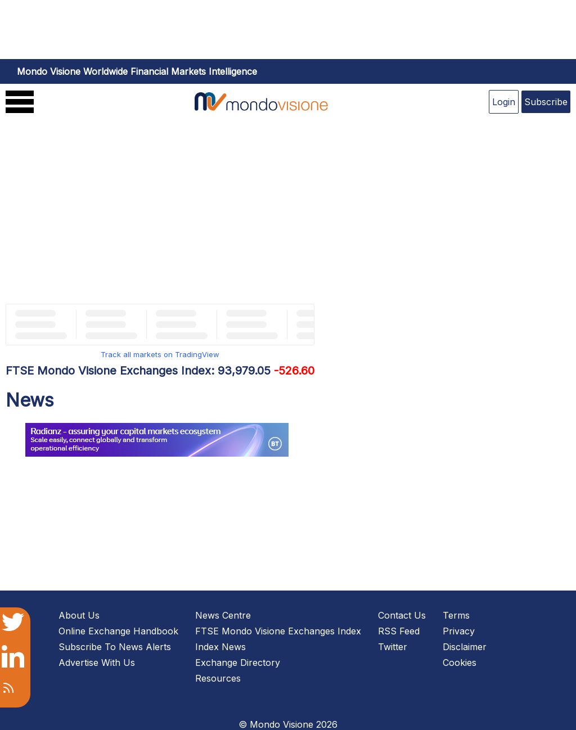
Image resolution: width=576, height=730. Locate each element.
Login (503, 101)
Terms (456, 615)
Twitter (392, 646)
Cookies (459, 662)
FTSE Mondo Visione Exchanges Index (278, 631)
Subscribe (546, 101)
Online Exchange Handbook (118, 631)
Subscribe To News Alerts (114, 646)
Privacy (459, 631)
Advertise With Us (96, 662)
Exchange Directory (237, 662)
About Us (79, 615)
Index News (220, 646)
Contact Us (402, 615)
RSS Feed (399, 631)
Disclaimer (465, 646)
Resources (218, 678)
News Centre (223, 615)
